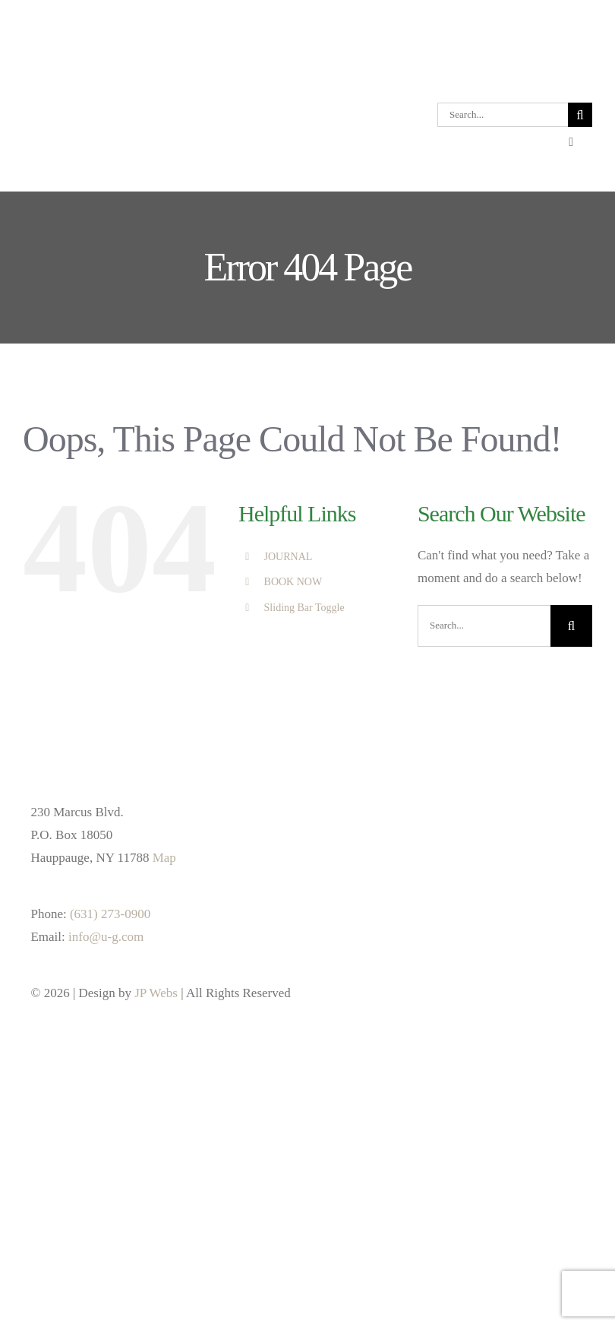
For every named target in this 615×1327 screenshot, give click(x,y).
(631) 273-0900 (110, 914)
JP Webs (156, 993)
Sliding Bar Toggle (304, 607)
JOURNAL (288, 556)
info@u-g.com (106, 937)
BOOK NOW (293, 581)
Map (164, 857)
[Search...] (502, 115)
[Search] (580, 115)
